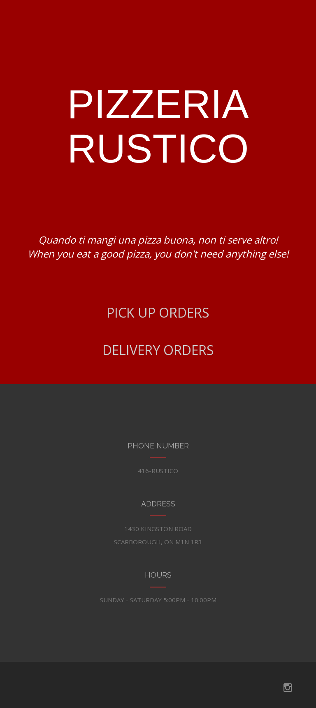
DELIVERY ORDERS (158, 350)
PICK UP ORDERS (158, 312)
